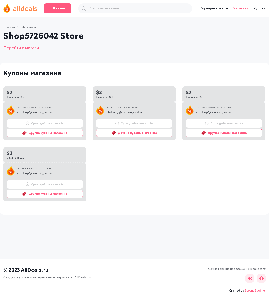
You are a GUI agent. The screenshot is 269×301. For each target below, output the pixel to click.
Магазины (241, 8)
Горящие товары (214, 8)
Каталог (57, 8)
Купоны (260, 8)
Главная (9, 27)
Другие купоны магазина (44, 133)
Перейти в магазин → (24, 48)
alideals (20, 8)
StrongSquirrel (255, 290)
